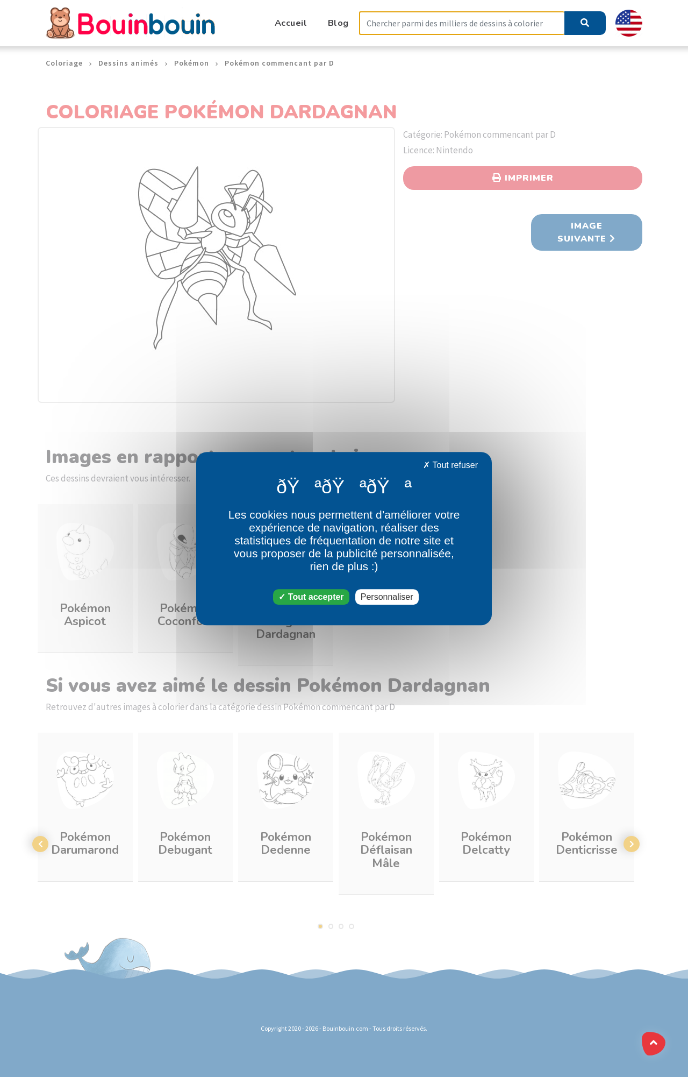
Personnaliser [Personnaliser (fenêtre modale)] (387, 596)
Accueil (291, 23)
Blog (338, 23)
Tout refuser (450, 465)
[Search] (461, 23)
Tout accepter (310, 596)
